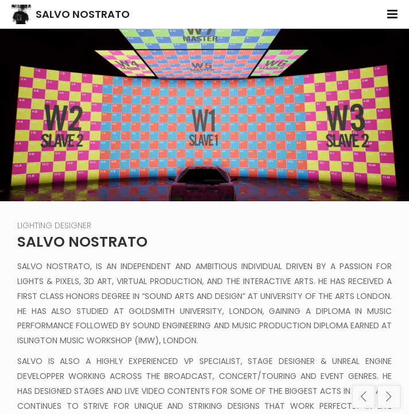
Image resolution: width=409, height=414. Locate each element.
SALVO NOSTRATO (83, 14)
